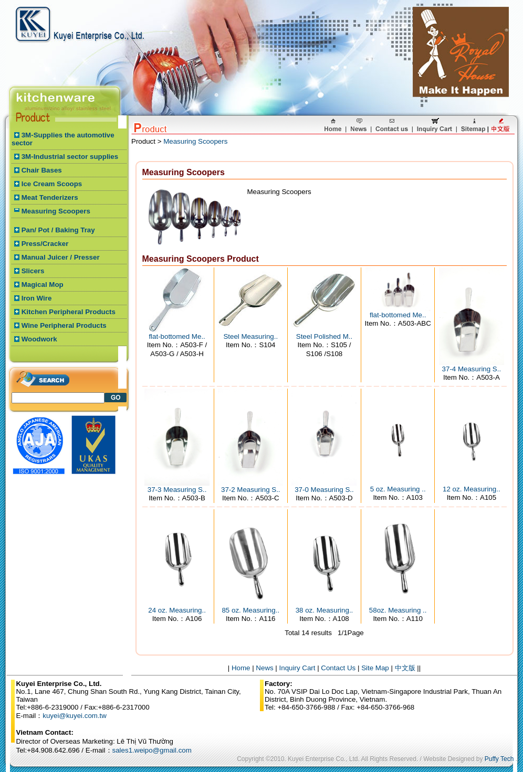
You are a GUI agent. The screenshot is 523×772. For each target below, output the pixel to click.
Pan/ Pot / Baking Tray (58, 230)
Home (241, 668)
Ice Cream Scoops (52, 184)
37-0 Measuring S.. (324, 490)
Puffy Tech (499, 759)
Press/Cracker (45, 244)
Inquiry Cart (297, 668)
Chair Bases (42, 170)
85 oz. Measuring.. (250, 610)
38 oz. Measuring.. (324, 610)
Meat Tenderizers (50, 197)
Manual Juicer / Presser (61, 257)
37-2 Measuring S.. (250, 490)
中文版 (405, 668)
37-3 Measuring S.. (177, 490)
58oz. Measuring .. (398, 610)
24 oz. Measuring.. (177, 610)
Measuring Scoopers (56, 211)
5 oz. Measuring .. (398, 489)
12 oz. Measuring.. (471, 489)
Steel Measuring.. (250, 336)
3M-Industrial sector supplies (70, 156)
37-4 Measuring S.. (471, 369)
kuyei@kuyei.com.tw (75, 716)
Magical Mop (43, 284)
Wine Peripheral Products (64, 325)
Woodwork (39, 339)
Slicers (33, 271)
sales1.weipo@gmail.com (152, 750)
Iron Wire (37, 298)
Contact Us (338, 668)
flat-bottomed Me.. (177, 336)
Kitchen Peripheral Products (69, 312)
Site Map (375, 668)
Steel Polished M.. (324, 336)
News (264, 668)
